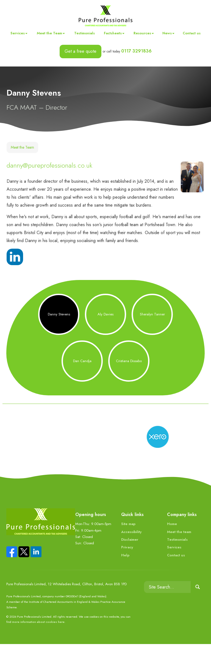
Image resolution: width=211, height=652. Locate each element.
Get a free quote (80, 51)
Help (125, 563)
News (168, 33)
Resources (144, 33)
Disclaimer (129, 547)
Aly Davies (105, 322)
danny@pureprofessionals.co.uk (49, 165)
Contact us (192, 33)
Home (172, 531)
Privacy (127, 555)
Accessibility (131, 539)
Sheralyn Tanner (152, 322)
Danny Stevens (59, 322)
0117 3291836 (136, 51)
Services (18, 33)
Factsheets (114, 33)
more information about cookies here (38, 630)
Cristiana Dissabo (129, 368)
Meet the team (179, 539)
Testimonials (84, 33)
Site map (128, 531)
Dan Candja (82, 368)
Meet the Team (51, 33)
